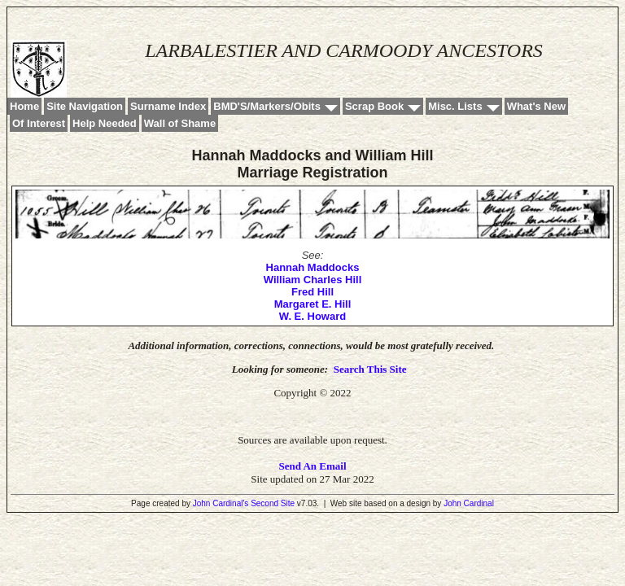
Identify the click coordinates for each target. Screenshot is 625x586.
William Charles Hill (313, 279)
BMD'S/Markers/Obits (267, 106)
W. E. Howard (312, 316)
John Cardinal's (221, 503)
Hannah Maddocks (313, 267)
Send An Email (312, 466)
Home (24, 106)
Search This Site (370, 369)
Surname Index (168, 106)
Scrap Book (374, 106)
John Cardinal (469, 503)
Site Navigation (84, 106)
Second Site (273, 503)
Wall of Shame (180, 123)
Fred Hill (312, 292)
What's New (536, 106)
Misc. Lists (455, 106)
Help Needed (104, 123)
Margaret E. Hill (313, 304)
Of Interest (38, 123)
